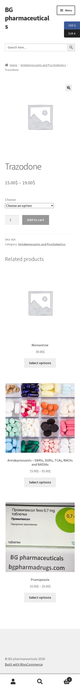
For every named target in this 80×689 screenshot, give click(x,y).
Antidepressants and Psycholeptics (43, 65)
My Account (13, 681)
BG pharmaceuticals (27, 18)
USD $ (70, 25)
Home (13, 65)
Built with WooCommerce (24, 664)
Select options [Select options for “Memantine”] (40, 363)
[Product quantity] (12, 220)
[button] (68, 87)
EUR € (70, 34)
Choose (10, 199)
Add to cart (35, 220)
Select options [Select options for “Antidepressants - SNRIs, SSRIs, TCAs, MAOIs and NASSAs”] (40, 482)
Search (40, 681)
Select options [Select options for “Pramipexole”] (40, 597)
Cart (62, 678)
